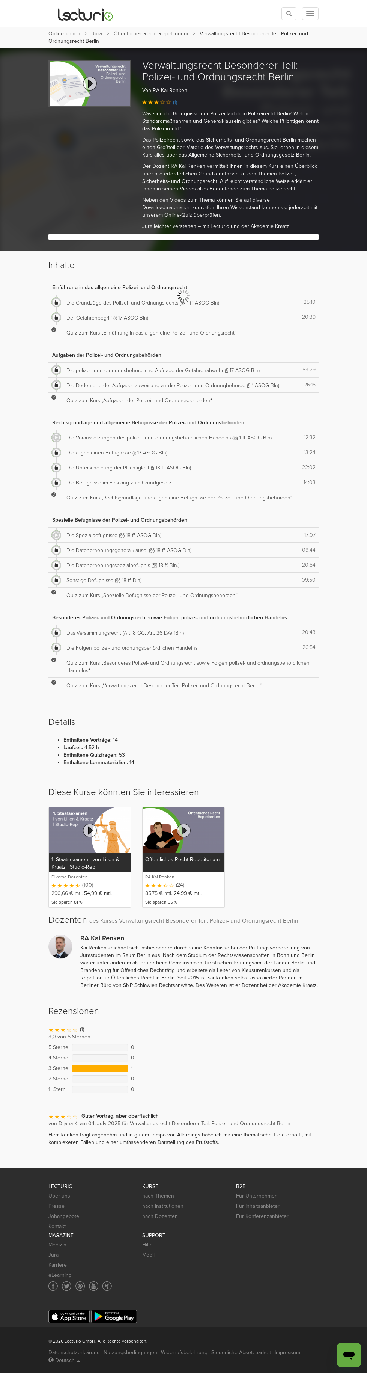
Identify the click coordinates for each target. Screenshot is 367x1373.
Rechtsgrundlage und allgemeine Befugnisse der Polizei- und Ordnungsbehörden (148, 422)
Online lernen (64, 33)
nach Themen (158, 1196)
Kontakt (57, 1226)
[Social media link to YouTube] (93, 1286)
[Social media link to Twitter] (66, 1286)
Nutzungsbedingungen (130, 1352)
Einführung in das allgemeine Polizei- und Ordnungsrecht (119, 287)
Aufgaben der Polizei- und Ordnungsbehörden (106, 355)
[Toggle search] (288, 13)
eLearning (60, 1275)
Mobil (148, 1255)
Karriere (57, 1265)
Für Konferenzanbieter (262, 1216)
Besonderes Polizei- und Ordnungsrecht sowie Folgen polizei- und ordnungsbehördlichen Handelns (169, 617)
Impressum (287, 1352)
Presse (56, 1206)
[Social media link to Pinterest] (80, 1286)
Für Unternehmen (257, 1196)
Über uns (59, 1196)
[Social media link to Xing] (107, 1286)
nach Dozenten (160, 1216)
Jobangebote (63, 1216)
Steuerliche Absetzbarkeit (241, 1352)
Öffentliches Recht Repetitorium (151, 33)
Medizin (57, 1245)
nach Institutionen (163, 1206)
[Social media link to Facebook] (53, 1286)
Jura (97, 33)
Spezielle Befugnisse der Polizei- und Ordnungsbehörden (119, 520)
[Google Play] (114, 1316)
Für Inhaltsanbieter (258, 1206)
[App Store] (69, 1316)
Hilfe (147, 1245)
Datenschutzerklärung (74, 1352)
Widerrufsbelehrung (184, 1352)
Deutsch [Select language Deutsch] (64, 1360)
